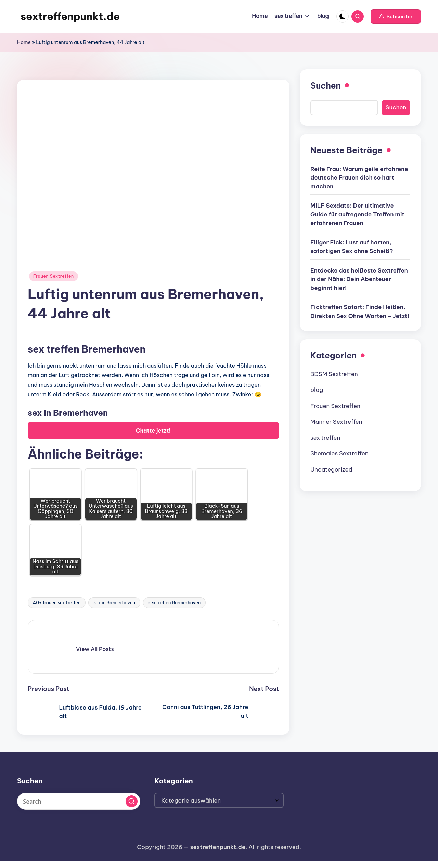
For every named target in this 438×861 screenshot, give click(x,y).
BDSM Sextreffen (334, 374)
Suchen (325, 85)
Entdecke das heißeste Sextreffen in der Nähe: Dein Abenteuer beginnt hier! (359, 279)
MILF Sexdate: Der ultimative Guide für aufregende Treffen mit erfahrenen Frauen (357, 214)
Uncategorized (331, 469)
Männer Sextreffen (336, 421)
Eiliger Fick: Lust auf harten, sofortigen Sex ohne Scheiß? (351, 247)
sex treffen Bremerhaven (174, 602)
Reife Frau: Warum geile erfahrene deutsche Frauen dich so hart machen (359, 177)
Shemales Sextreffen (339, 453)
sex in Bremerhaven (114, 602)
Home (24, 42)
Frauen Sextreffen (53, 276)
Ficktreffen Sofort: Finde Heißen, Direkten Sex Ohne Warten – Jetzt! (359, 311)
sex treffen (325, 437)
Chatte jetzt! (153, 430)
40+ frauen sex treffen (56, 602)
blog (316, 390)
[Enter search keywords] (78, 801)
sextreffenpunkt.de (70, 16)
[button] (396, 16)
